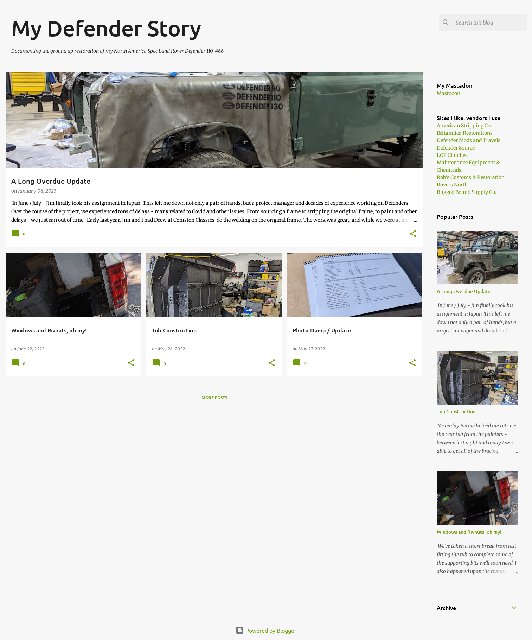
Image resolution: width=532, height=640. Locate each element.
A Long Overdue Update (464, 291)
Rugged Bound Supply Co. (466, 192)
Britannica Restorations (465, 133)
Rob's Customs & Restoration (471, 177)
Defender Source (456, 148)
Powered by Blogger (266, 630)
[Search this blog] (490, 22)
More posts (214, 397)
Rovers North (452, 185)
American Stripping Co (464, 125)
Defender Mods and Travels (468, 140)
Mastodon (448, 93)
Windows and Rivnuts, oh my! (469, 531)
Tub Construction (456, 411)
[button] (413, 234)
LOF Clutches (452, 155)
